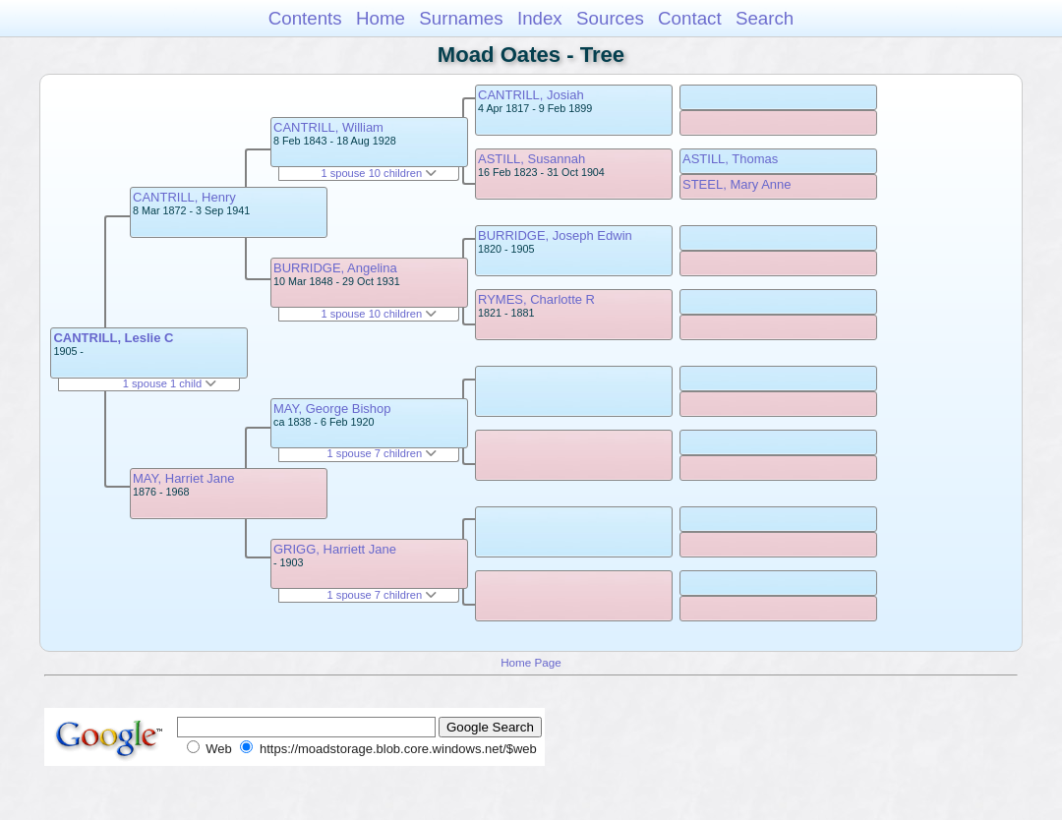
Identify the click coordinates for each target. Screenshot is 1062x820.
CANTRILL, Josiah (531, 95)
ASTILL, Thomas (730, 158)
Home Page (531, 662)
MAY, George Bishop (331, 408)
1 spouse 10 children (379, 173)
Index (539, 18)
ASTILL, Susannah (531, 158)
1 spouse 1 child (170, 383)
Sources (610, 18)
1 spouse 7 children (382, 453)
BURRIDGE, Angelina (335, 268)
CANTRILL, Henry (184, 197)
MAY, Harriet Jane (184, 478)
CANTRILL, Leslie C (113, 337)
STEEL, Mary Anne (737, 184)
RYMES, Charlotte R (536, 299)
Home (380, 18)
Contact (690, 18)
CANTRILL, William (328, 127)
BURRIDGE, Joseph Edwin (555, 235)
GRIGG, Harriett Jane (334, 549)
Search (765, 18)
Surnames (460, 18)
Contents (305, 18)
